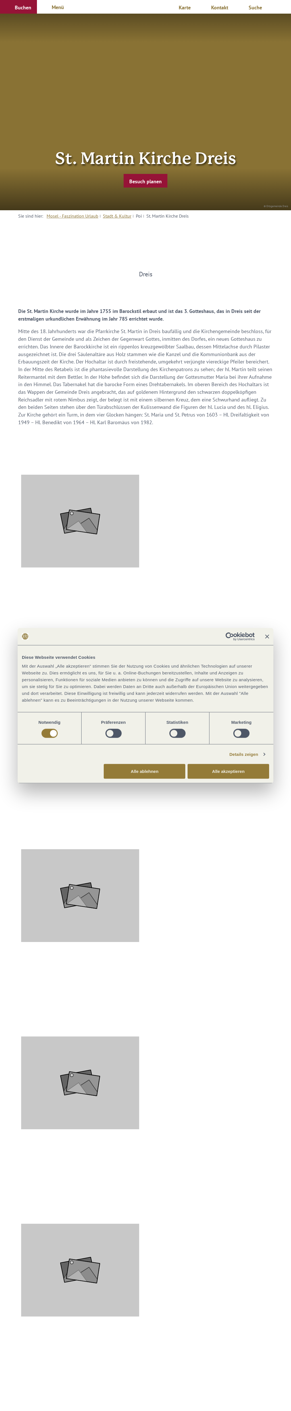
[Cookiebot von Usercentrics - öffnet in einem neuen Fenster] (230, 636)
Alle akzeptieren (228, 771)
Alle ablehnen (145, 771)
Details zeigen (243, 754)
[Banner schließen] (267, 636)
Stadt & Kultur (117, 216)
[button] (18, 7)
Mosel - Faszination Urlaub (72, 216)
